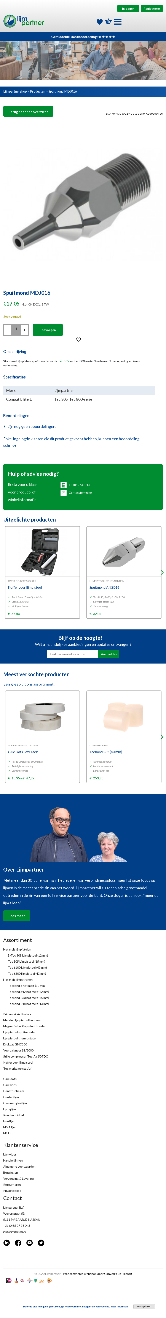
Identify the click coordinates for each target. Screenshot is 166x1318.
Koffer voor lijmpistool (18, 1062)
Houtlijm (8, 1121)
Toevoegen (48, 330)
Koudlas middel (13, 1115)
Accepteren (144, 1306)
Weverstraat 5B (14, 1213)
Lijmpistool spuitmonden (19, 1032)
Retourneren (12, 1184)
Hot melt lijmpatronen (18, 979)
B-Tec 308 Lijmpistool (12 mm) (28, 955)
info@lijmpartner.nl (14, 1231)
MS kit (7, 1133)
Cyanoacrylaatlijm (15, 1103)
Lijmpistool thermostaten (20, 1038)
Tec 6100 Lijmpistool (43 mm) (27, 967)
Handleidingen (13, 1160)
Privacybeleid (12, 1190)
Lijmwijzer (9, 1154)
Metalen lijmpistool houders (22, 1020)
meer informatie (119, 1306)
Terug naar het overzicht (28, 112)
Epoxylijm (9, 1109)
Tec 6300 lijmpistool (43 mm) (27, 973)
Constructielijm (13, 1091)
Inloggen (128, 8)
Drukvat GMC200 (15, 1044)
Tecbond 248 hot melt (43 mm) (28, 1004)
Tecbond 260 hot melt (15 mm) (28, 998)
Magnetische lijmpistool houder (24, 1026)
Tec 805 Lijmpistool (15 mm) (26, 961)
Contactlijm (11, 1097)
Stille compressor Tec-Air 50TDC (25, 1056)
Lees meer (16, 916)
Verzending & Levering (18, 1178)
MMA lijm (9, 1127)
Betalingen (10, 1172)
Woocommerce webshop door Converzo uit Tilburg (97, 1273)
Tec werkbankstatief (17, 1068)
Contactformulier (76, 492)
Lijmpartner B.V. (13, 1207)
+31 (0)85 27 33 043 (16, 1225)
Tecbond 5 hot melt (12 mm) (27, 985)
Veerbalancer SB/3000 (18, 1050)
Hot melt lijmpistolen (17, 949)
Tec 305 (63, 361)
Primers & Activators (17, 1014)
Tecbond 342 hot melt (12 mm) (28, 991)
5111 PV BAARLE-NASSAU (21, 1219)
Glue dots (10, 1079)
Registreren (152, 8)
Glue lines (10, 1085)
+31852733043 (75, 485)
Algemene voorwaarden (19, 1166)
